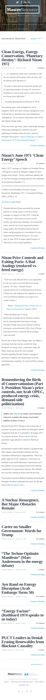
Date (39, 38)
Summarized (7, 202)
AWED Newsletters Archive (21, 682)
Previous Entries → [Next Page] (37, 664)
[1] (24, 182)
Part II (17, 414)
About (5, 24)
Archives (23, 29)
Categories (19, 24)
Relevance (34, 38)
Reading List (36, 24)
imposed (27, 436)
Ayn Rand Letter (17, 485)
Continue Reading (37, 145)
